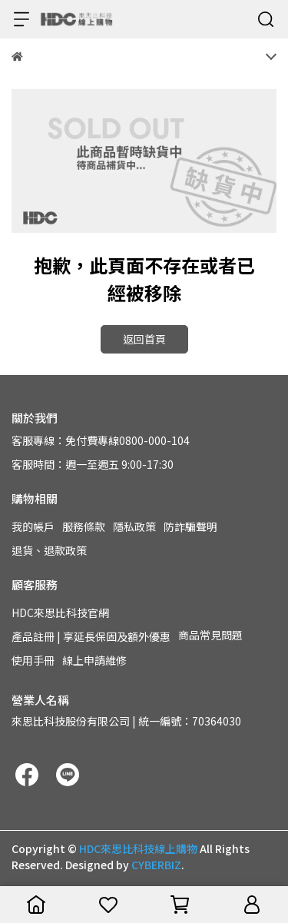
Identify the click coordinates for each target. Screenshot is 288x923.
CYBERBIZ (156, 864)
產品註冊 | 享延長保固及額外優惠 (91, 636)
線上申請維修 (94, 660)
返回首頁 (144, 339)
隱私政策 (134, 526)
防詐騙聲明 (190, 526)
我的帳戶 (33, 526)
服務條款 (83, 526)
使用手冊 (33, 660)
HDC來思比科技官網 (60, 612)
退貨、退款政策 (49, 550)
